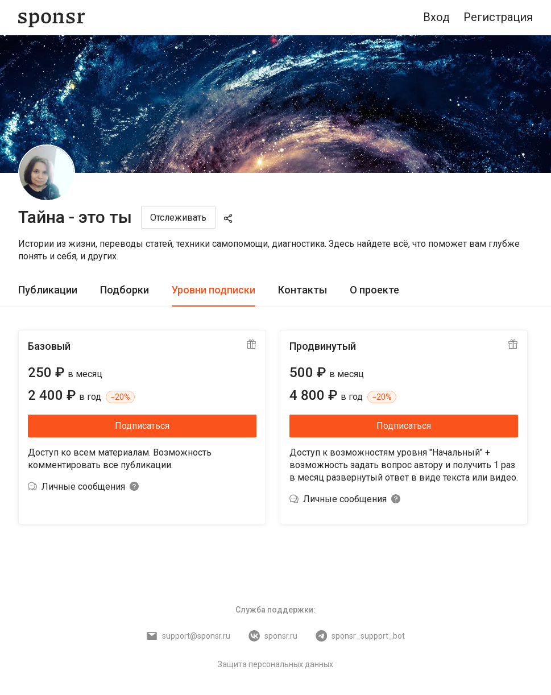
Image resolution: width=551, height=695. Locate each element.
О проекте (374, 290)
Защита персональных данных (275, 664)
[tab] (47, 290)
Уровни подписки (213, 290)
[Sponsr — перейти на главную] (51, 18)
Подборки (124, 290)
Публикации (47, 290)
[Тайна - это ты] (46, 172)
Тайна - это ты (75, 217)
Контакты (302, 290)
